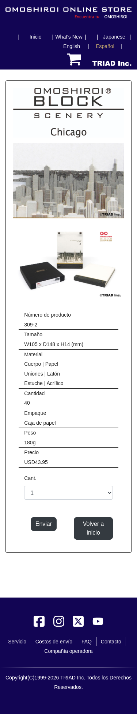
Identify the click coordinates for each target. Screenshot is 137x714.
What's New (68, 37)
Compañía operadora (68, 651)
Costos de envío (53, 641)
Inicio (36, 37)
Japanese (114, 37)
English (71, 46)
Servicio (17, 641)
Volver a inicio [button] (93, 528)
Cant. (30, 478)
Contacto (111, 641)
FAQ (86, 641)
